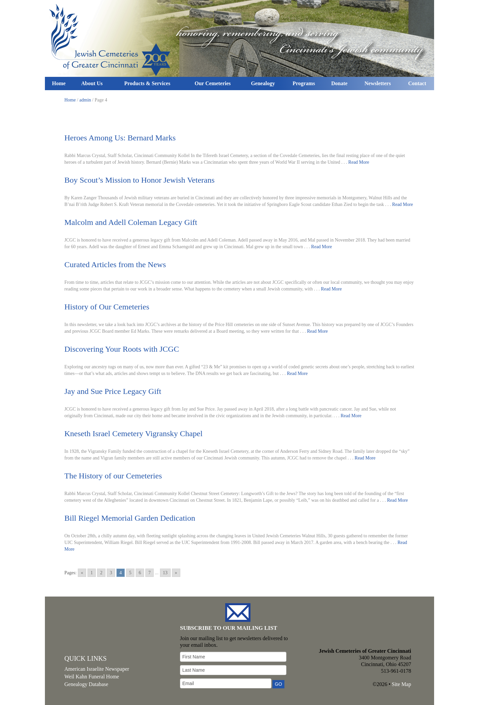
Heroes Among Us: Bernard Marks (120, 137)
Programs (304, 83)
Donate (339, 83)
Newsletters (378, 83)
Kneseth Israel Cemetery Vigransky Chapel (134, 433)
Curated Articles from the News (115, 264)
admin (85, 99)
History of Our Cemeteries (107, 306)
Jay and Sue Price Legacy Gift (113, 391)
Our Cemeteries (213, 83)
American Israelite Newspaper (97, 669)
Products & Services (147, 83)
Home (59, 83)
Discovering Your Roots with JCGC (122, 349)
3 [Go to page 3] (111, 572)
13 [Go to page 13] (165, 572)
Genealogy (263, 83)
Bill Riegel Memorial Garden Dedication (130, 518)
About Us (91, 83)
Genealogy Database (86, 684)
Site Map (401, 684)
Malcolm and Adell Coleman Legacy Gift (131, 222)
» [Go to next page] (176, 572)
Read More (358, 162)
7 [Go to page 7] (149, 572)
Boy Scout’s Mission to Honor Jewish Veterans (140, 180)
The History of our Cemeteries (113, 475)
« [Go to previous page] (82, 572)
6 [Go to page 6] (140, 572)
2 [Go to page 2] (101, 572)
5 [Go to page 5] (130, 572)
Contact (417, 83)
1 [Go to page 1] (91, 572)
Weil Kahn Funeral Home (92, 676)
